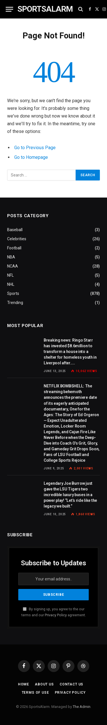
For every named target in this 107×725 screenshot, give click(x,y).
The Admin (81, 707)
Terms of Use (35, 693)
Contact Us (71, 684)
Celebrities (16, 239)
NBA (11, 257)
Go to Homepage (31, 157)
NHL (10, 284)
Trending (15, 302)
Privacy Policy (56, 615)
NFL (10, 275)
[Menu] (9, 9)
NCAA (12, 266)
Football (14, 248)
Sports (13, 293)
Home (23, 684)
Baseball (15, 229)
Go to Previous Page (35, 147)
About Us (44, 684)
